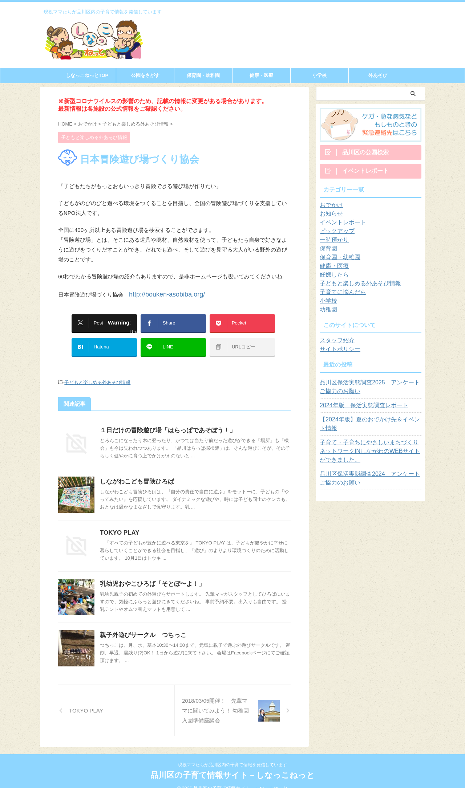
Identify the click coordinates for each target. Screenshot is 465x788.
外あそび (377, 75)
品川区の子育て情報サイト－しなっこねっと (232, 766)
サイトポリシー (337, 352)
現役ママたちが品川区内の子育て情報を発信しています (232, 755)
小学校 (319, 75)
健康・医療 (261, 75)
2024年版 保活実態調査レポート (358, 408)
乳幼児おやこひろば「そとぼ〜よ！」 (149, 573)
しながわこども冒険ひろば (135, 471)
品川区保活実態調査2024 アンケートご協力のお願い (368, 481)
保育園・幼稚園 (203, 75)
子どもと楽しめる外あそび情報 (97, 372)
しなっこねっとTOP (87, 75)
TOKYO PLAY (118, 522)
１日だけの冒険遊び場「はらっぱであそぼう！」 (164, 419)
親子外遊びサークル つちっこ (140, 624)
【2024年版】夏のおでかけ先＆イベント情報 (368, 427)
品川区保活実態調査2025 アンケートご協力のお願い (368, 390)
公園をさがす (145, 75)
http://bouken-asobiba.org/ (160, 293)
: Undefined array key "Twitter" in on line (107, 320)
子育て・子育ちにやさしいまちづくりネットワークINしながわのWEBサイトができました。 (370, 454)
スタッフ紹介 (335, 343)
